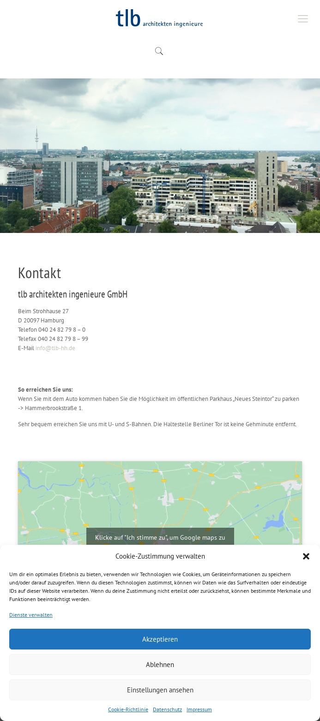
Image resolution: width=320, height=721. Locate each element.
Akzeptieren (160, 639)
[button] (306, 556)
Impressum (199, 709)
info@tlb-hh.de (55, 348)
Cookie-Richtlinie (128, 709)
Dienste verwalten (31, 614)
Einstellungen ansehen (160, 689)
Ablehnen (160, 664)
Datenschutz (167, 709)
